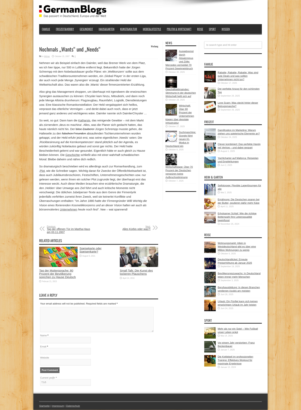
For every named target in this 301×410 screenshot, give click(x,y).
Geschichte (72, 154)
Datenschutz (73, 406)
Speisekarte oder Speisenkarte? (90, 250)
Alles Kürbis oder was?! (126, 228)
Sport (212, 29)
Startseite (44, 406)
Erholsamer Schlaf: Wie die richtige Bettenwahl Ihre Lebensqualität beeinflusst (237, 217)
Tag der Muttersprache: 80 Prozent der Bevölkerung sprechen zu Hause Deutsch (57, 274)
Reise (200, 29)
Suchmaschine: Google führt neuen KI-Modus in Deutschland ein (180, 139)
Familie (46, 29)
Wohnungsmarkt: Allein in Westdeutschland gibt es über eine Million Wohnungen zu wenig (237, 246)
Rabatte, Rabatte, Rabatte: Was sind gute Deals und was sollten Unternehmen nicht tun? (238, 76)
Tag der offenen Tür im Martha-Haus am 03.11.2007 (70, 229)
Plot (42, 170)
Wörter (47, 56)
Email (43, 346)
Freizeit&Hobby (65, 29)
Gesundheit (86, 29)
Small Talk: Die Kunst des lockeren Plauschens (136, 272)
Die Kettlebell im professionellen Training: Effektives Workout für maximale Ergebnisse (235, 360)
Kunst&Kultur (128, 29)
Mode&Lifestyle (152, 29)
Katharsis (84, 120)
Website (44, 357)
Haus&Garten (106, 29)
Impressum (58, 406)
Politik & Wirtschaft (179, 29)
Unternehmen (68, 209)
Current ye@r (48, 377)
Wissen (226, 29)
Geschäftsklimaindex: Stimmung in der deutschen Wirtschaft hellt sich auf (180, 93)
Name (43, 335)
